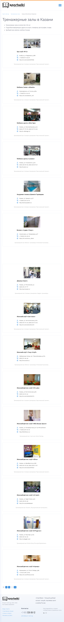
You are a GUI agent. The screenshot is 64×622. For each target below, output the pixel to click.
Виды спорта (5, 609)
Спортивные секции (7, 611)
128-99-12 (28, 612)
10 (15, 587)
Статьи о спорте (6, 613)
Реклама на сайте (7, 615)
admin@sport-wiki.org (27, 616)
